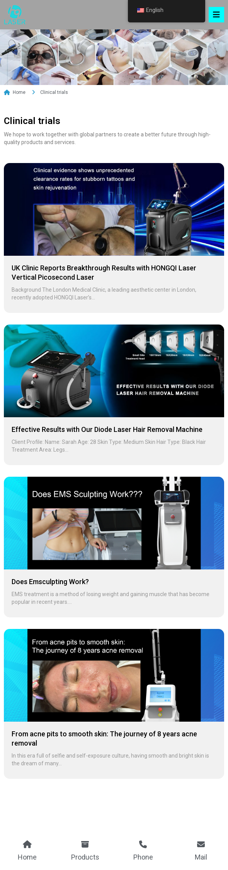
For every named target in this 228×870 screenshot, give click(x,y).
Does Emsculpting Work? (50, 588)
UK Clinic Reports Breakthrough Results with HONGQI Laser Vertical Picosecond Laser (104, 278)
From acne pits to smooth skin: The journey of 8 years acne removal (104, 744)
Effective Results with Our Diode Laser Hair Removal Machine (107, 436)
